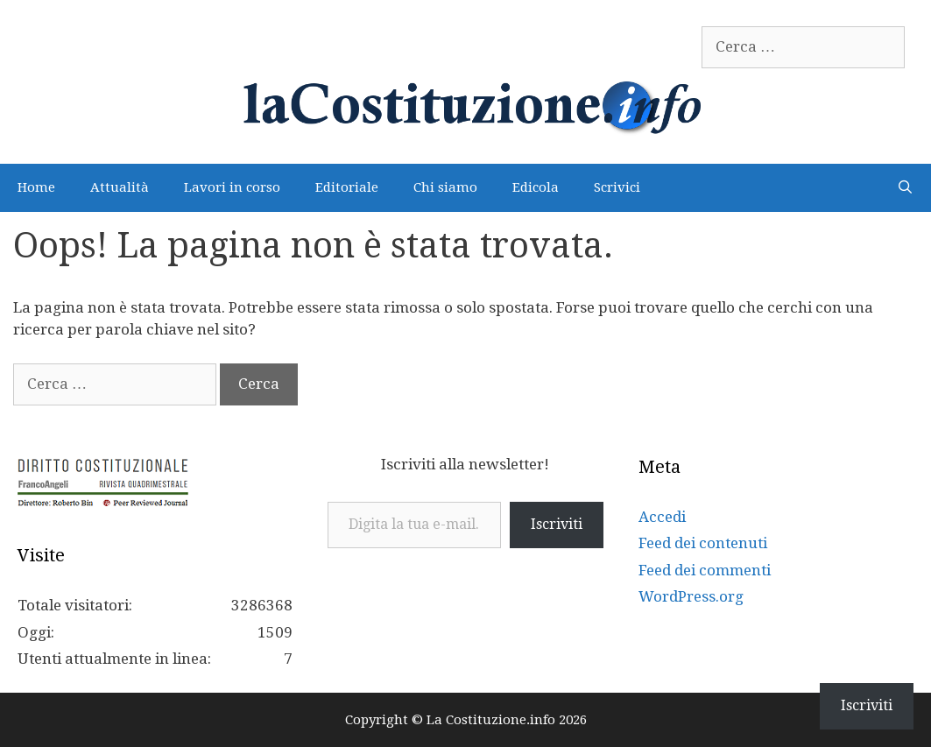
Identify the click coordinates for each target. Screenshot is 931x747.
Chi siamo (445, 187)
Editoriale (346, 187)
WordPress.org (691, 596)
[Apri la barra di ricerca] (905, 188)
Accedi (662, 516)
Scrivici (617, 187)
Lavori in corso (232, 187)
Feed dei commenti (704, 570)
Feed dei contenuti (702, 543)
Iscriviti (556, 524)
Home (36, 187)
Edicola (535, 187)
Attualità (119, 187)
